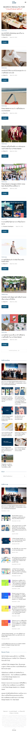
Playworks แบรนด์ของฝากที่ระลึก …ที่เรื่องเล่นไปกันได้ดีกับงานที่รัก (6, 466)
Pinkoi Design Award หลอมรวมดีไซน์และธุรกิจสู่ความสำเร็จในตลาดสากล (7, 450)
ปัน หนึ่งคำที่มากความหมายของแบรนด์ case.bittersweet (20, 418)
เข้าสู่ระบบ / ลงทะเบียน (14, 713)
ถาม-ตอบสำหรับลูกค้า (13, 711)
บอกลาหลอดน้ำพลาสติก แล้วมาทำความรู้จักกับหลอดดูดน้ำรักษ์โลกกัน (6, 434)
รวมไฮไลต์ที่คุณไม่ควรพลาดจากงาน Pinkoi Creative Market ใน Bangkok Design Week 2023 (13, 644)
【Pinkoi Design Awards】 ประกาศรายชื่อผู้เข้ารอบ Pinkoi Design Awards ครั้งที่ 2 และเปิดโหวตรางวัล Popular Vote (13, 635)
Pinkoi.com (5, 711)
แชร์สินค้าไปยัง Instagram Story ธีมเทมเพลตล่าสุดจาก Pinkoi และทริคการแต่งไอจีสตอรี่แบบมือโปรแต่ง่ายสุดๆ (19, 571)
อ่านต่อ (5, 42)
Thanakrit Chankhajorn (8, 226)
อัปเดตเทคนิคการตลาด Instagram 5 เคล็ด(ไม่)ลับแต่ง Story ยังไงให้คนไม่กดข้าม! (7, 399)
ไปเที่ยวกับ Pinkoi (4, 294)
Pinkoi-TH (5, 37)
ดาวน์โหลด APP (21, 711)
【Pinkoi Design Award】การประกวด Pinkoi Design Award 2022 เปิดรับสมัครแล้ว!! (7, 418)
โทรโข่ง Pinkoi (4, 30)
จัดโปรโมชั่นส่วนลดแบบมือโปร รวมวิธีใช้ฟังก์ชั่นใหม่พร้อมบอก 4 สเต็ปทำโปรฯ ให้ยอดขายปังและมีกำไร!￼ (19, 560)
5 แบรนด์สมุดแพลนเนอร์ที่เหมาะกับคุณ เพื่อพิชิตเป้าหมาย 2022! (20, 449)
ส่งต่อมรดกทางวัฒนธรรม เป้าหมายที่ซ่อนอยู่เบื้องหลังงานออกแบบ (20, 434)
